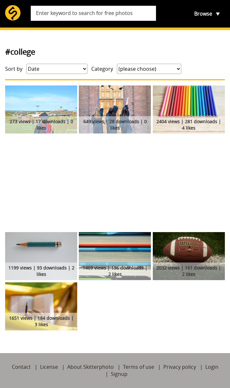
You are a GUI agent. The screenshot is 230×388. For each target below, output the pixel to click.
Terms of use (138, 366)
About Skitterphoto (90, 366)
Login (211, 366)
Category (102, 68)
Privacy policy (179, 366)
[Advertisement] (115, 184)
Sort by (13, 68)
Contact (21, 366)
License (49, 366)
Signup (119, 373)
